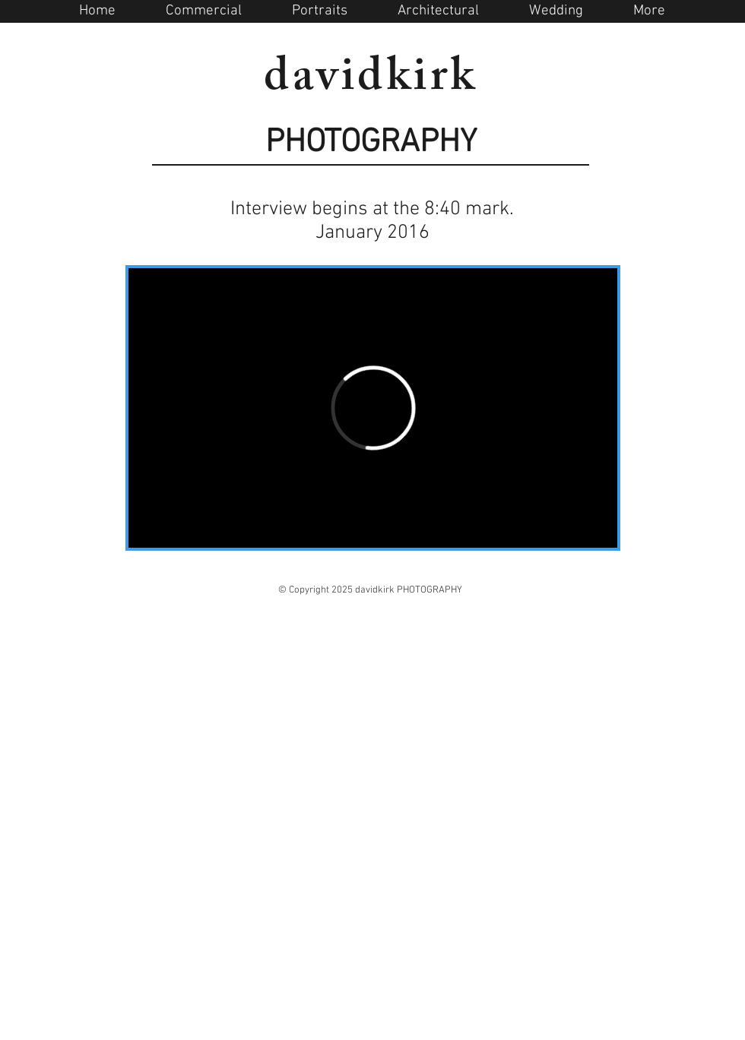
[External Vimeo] (372, 408)
